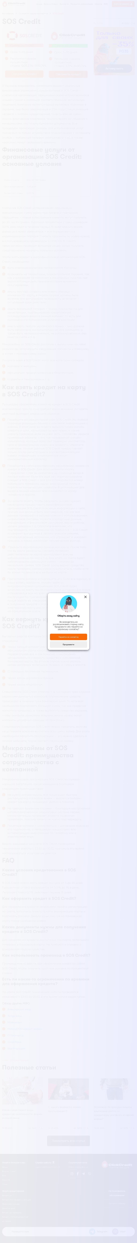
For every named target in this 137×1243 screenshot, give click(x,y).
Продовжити (68, 644)
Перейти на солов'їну (69, 637)
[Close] (85, 597)
